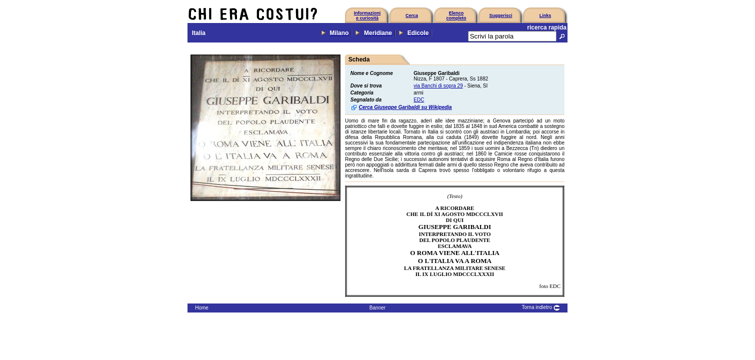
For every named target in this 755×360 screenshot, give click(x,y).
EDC (419, 99)
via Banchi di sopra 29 (438, 85)
